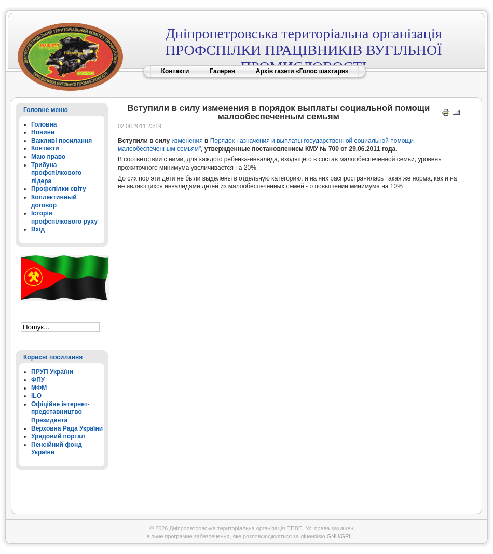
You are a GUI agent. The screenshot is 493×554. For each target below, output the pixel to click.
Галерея (222, 71)
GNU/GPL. (340, 536)
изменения (186, 140)
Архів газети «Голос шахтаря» (302, 71)
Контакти (175, 71)
